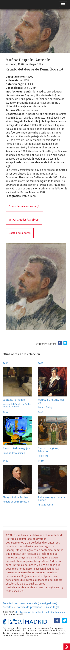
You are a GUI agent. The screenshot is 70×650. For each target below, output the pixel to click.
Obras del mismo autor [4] (24, 206)
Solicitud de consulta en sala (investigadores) (30, 603)
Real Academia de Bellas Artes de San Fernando (40, 612)
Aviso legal (52, 607)
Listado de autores (20, 233)
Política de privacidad (29, 607)
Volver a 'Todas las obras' (24, 219)
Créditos (8, 607)
